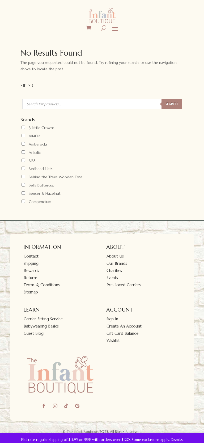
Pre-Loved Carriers (124, 284)
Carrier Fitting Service (43, 318)
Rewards (31, 270)
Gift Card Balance (122, 333)
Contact (31, 256)
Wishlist (113, 340)
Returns (30, 277)
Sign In (112, 318)
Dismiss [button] (177, 439)
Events (112, 277)
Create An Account (124, 326)
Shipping (31, 263)
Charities (114, 270)
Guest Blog (34, 333)
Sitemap (31, 292)
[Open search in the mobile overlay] (102, 104)
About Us (115, 256)
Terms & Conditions (42, 284)
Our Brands (117, 263)
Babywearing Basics (41, 326)
